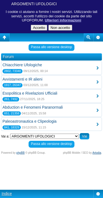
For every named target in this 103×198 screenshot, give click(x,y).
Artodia (97, 152)
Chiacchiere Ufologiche (22, 65)
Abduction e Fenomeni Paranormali (32, 107)
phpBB (20, 152)
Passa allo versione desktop (51, 47)
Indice (7, 193)
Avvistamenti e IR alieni (22, 79)
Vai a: (5, 136)
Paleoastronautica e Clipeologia (29, 121)
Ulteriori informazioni (63, 20)
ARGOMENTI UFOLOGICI (34, 4)
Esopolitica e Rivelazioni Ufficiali (29, 93)
